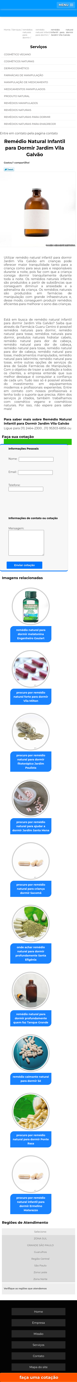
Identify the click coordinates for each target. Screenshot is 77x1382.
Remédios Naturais (18, 109)
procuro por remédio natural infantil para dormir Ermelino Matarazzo (30, 1204)
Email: (31, 472)
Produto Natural (17, 96)
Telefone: (26, 487)
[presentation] (32, 504)
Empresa (38, 1322)
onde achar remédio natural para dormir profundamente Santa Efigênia (31, 953)
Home (38, 1311)
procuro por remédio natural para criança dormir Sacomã (30, 889)
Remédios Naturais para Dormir (27, 116)
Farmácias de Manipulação (24, 75)
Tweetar (9, 169)
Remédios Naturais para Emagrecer (30, 123)
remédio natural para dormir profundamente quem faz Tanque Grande (30, 1018)
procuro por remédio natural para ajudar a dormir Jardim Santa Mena (30, 826)
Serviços (38, 47)
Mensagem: (26, 541)
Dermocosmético (17, 68)
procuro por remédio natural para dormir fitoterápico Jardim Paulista (30, 761)
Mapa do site (38, 1367)
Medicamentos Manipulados (25, 89)
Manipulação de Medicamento (26, 82)
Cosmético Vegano (17, 54)
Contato (38, 1356)
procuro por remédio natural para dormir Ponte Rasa (31, 1139)
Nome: (31, 459)
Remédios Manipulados (21, 103)
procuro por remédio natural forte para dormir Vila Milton (31, 697)
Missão (38, 1334)
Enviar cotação (24, 565)
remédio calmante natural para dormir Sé (31, 1079)
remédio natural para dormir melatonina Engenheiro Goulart (30, 634)
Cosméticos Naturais (19, 61)
